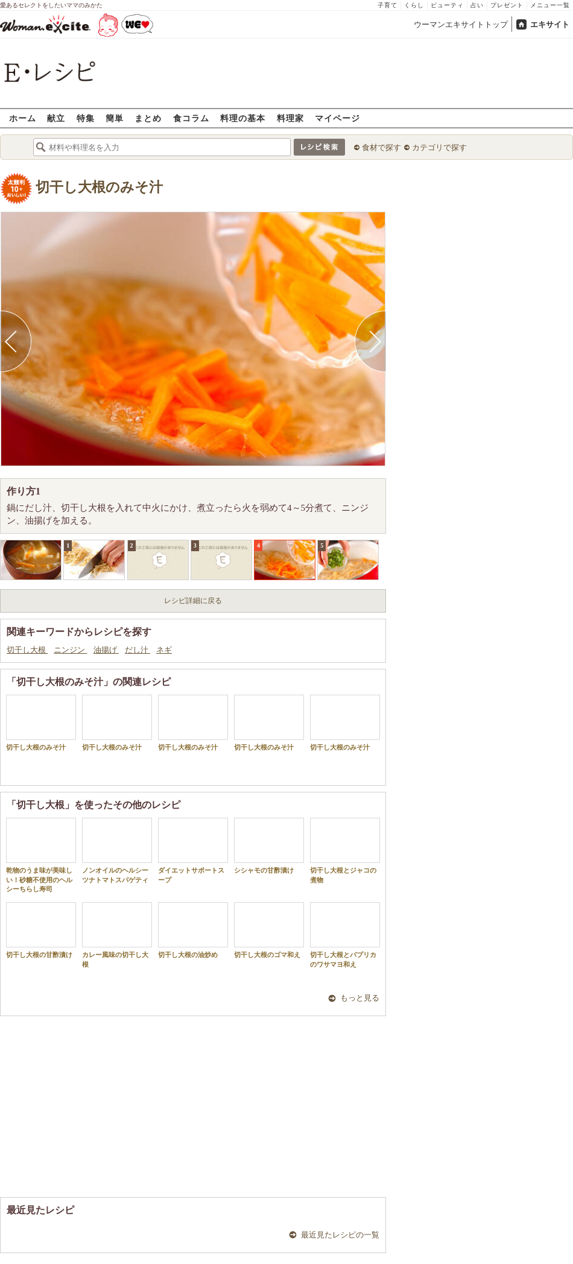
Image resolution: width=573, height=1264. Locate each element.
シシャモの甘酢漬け (269, 846)
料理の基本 (242, 118)
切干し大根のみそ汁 (99, 187)
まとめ (148, 118)
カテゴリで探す (439, 147)
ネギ (164, 649)
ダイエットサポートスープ (193, 850)
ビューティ (447, 5)
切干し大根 (27, 649)
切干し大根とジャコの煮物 (345, 850)
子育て (387, 5)
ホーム (22, 118)
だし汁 (137, 649)
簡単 (115, 118)
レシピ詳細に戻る (193, 600)
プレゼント (507, 5)
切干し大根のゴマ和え (269, 930)
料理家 (290, 118)
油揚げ (106, 649)
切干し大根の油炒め (193, 930)
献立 (56, 118)
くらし (414, 5)
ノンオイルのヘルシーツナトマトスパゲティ (117, 850)
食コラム (191, 118)
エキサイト (549, 24)
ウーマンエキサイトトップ (461, 24)
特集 (86, 118)
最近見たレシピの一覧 (340, 1234)
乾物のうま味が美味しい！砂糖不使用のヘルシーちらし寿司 (41, 855)
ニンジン (70, 649)
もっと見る (359, 997)
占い (477, 5)
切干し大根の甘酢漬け (41, 930)
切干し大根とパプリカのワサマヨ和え (345, 934)
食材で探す (381, 147)
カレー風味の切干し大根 (117, 934)
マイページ (337, 118)
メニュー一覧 (550, 5)
